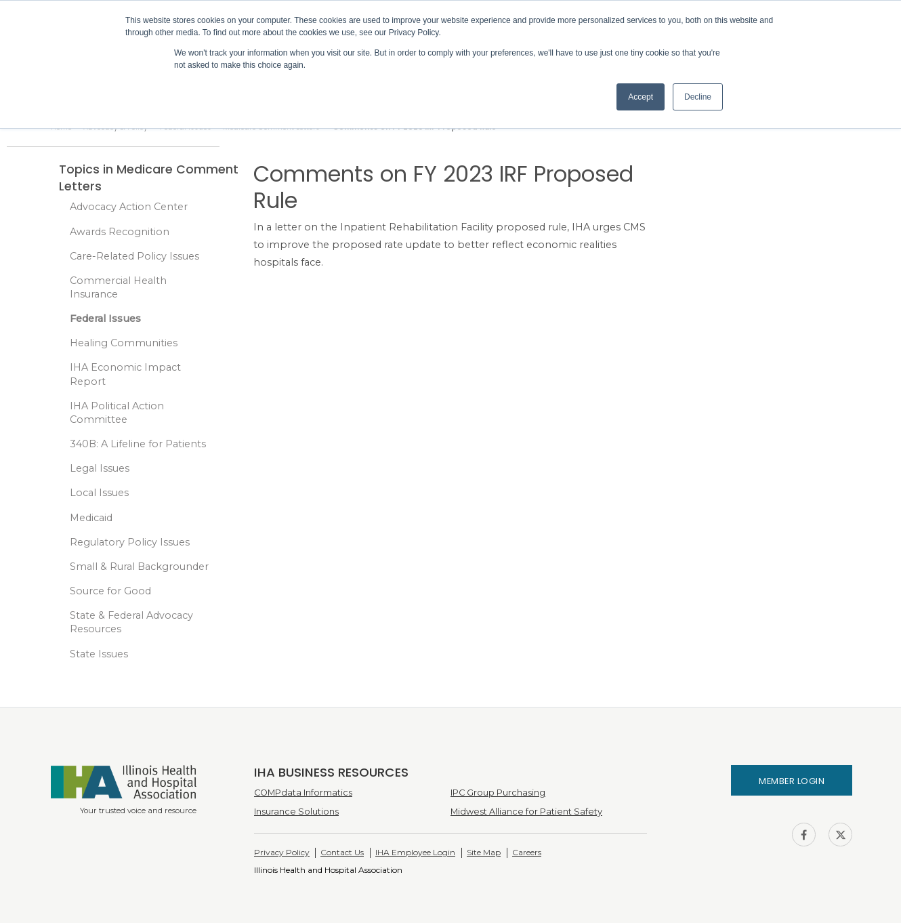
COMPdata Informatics (303, 792)
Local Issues (99, 493)
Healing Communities (123, 343)
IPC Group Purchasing (497, 792)
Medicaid (91, 518)
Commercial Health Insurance (118, 287)
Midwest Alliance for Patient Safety (526, 811)
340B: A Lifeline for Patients (138, 444)
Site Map (484, 852)
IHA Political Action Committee (117, 413)
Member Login (791, 781)
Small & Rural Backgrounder (139, 566)
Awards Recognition (119, 232)
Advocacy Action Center (129, 207)
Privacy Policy (282, 852)
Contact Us (342, 852)
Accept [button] (640, 97)
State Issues (99, 654)
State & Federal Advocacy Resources (131, 622)
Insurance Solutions (296, 811)
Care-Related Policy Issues (134, 256)
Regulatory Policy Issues (130, 542)
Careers (526, 852)
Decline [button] (697, 97)
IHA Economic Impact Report (125, 375)
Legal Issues (99, 468)
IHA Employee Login (415, 852)
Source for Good (110, 591)
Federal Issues (105, 318)
